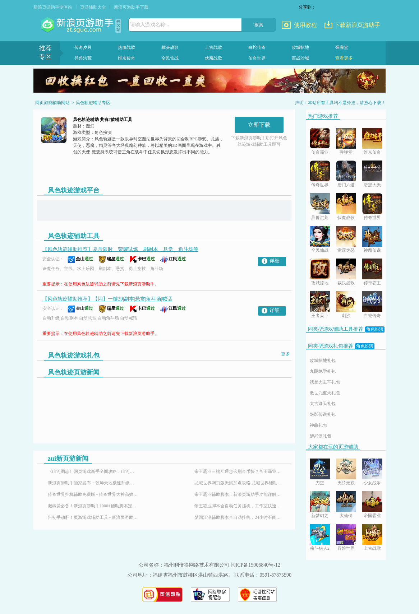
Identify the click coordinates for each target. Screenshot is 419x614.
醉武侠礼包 (320, 435)
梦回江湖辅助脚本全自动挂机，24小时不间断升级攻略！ (239, 517)
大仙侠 (346, 515)
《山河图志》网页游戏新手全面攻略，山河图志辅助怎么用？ (93, 471)
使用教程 (305, 25)
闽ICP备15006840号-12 (255, 565)
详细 (275, 261)
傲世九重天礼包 (325, 392)
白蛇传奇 (257, 47)
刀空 (320, 482)
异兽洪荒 (83, 58)
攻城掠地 (300, 47)
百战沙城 (300, 58)
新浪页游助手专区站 (52, 7)
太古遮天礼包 (323, 403)
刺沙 (346, 315)
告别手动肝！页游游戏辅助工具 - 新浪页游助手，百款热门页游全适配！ (93, 517)
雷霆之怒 (346, 250)
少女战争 (372, 482)
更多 (285, 354)
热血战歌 (126, 47)
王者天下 (319, 315)
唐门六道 (346, 184)
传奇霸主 (372, 282)
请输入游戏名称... (149, 24)
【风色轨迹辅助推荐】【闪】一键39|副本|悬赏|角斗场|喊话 (107, 299)
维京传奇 (126, 58)
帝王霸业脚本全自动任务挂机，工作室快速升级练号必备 (239, 505)
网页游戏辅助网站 (52, 102)
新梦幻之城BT (319, 516)
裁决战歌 (170, 47)
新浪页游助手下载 (131, 7)
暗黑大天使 (372, 185)
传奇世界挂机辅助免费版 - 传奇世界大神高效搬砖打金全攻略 (93, 494)
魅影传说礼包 (323, 414)
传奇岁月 (83, 47)
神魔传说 (372, 250)
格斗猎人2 (320, 548)
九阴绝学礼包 (323, 371)
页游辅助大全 (93, 7)
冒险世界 (346, 548)
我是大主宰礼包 (325, 382)
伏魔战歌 (213, 58)
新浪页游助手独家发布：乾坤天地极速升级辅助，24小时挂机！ (93, 482)
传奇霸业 (319, 152)
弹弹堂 (341, 47)
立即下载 (259, 125)
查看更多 (344, 58)
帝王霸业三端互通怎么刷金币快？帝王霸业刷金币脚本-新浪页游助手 (239, 471)
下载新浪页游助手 (357, 25)
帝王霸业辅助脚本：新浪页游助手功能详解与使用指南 (239, 494)
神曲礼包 (318, 425)
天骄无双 (346, 482)
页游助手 (78, 25)
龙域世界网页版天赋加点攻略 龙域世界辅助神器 (239, 482)
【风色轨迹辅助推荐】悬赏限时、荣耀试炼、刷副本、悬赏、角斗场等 (120, 249)
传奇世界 (257, 58)
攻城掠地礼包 (323, 360)
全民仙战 (170, 58)
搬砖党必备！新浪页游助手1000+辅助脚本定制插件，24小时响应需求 (93, 505)
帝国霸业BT (372, 516)
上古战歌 (213, 47)
